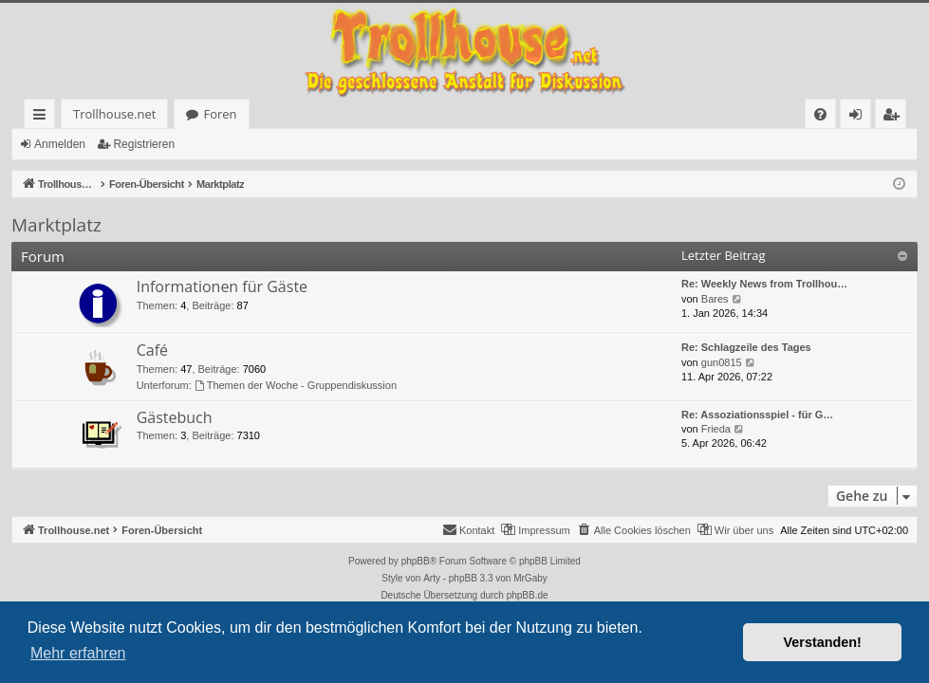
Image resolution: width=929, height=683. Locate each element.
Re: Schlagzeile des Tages (746, 347)
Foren (182, 113)
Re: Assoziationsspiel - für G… (757, 414)
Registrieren (144, 144)
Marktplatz (56, 224)
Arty (431, 578)
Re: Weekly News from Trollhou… (764, 283)
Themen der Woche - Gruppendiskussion (296, 385)
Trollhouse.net (77, 113)
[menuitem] (567, 114)
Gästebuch (175, 417)
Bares (715, 299)
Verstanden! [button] (823, 642)
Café (152, 350)
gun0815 (721, 362)
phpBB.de (527, 595)
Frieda (716, 428)
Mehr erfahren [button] (78, 653)
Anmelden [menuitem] (860, 117)
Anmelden (59, 144)
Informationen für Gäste (222, 286)
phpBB (415, 561)
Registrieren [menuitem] (894, 117)
